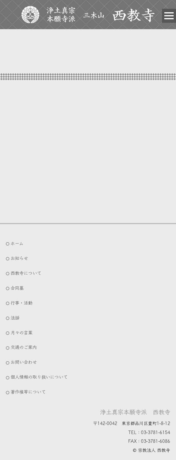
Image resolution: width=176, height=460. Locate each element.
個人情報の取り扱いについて (39, 376)
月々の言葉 (21, 332)
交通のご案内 (24, 347)
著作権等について (28, 391)
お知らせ (19, 258)
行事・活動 (21, 302)
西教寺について (26, 273)
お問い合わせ (24, 361)
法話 (15, 317)
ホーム (17, 243)
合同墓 (17, 287)
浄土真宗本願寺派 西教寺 (135, 411)
